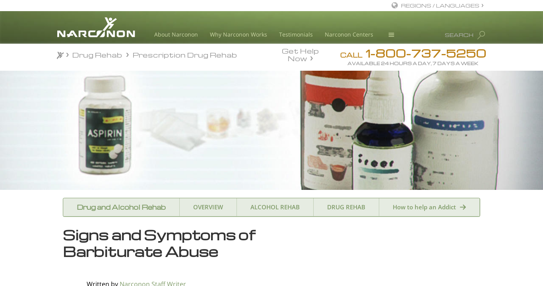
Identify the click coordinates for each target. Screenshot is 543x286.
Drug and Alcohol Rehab (121, 207)
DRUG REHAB (346, 207)
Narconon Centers (349, 34)
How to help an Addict (424, 207)
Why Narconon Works (238, 34)
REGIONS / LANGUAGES (440, 5)
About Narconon (176, 34)
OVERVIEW (208, 207)
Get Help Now (300, 54)
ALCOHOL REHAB (275, 207)
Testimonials (296, 34)
